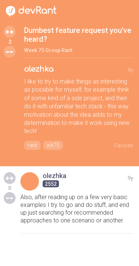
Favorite (123, 146)
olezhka (38, 69)
